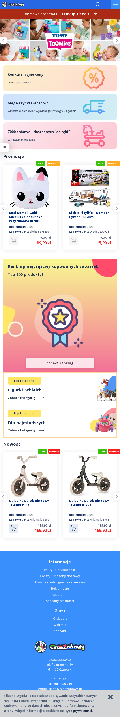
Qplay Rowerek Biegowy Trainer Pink (29, 502)
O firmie (60, 625)
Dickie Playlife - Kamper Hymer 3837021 (89, 215)
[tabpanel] (60, 40)
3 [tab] (57, 58)
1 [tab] (48, 58)
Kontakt (60, 631)
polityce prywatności (76, 711)
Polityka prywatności (60, 570)
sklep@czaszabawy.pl (65, 689)
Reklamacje (60, 588)
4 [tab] (62, 58)
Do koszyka (13, 528)
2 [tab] (52, 58)
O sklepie (60, 618)
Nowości (12, 444)
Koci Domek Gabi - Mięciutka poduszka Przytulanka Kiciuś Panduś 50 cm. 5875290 (28, 219)
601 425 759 (63, 684)
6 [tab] (72, 58)
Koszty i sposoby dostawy (60, 576)
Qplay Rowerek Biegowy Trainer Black (89, 502)
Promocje (13, 156)
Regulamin (60, 594)
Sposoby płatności (60, 601)
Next (116, 40)
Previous (3, 40)
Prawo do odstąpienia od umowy (60, 582)
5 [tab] (67, 58)
